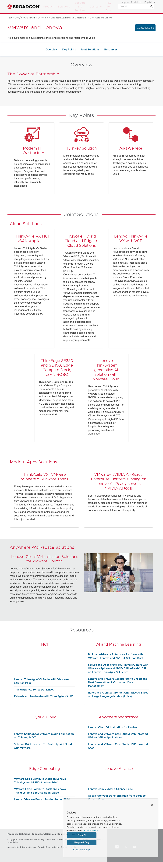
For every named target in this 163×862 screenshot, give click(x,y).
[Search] (151, 6)
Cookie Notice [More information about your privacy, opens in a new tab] (91, 830)
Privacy (23, 847)
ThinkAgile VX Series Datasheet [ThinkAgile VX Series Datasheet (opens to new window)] (34, 689)
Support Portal (129, 2)
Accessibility (13, 847)
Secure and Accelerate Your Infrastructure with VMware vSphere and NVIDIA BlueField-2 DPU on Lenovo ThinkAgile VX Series (118, 668)
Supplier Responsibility (48, 847)
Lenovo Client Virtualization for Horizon (113, 727)
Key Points (69, 49)
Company (96, 6)
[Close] (152, 804)
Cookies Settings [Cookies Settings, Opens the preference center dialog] (81, 849)
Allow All (82, 835)
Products (49, 6)
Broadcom (23, 6)
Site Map (32, 847)
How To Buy (108, 7)
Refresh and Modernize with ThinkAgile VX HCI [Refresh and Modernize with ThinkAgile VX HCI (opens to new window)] (44, 696)
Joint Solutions (90, 49)
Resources (110, 49)
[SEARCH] (136, 6)
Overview (51, 49)
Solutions (64, 6)
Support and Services (79, 7)
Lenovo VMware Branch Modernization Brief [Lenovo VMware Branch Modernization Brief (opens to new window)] (42, 799)
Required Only (81, 842)
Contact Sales (145, 28)
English (148, 2)
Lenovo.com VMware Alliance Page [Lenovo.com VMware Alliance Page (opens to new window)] (110, 789)
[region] (110, 828)
